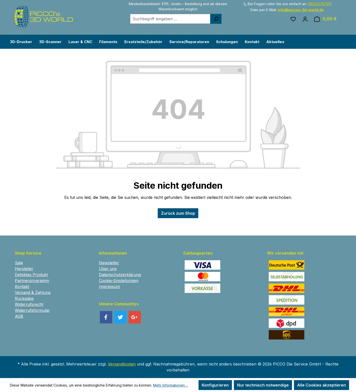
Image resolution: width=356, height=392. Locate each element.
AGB (19, 316)
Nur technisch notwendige (263, 385)
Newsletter (109, 262)
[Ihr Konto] (305, 19)
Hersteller (24, 268)
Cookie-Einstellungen (118, 280)
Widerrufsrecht (29, 304)
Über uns (108, 268)
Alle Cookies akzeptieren (321, 385)
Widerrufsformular (32, 310)
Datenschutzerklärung (120, 274)
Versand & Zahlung (32, 292)
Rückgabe (24, 298)
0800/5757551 (320, 4)
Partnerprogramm (32, 280)
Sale (19, 262)
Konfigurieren (215, 385)
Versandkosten (122, 364)
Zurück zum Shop (178, 213)
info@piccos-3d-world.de (301, 10)
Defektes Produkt (31, 274)
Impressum (109, 286)
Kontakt (22, 286)
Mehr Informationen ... (170, 385)
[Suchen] (216, 19)
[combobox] (170, 19)
